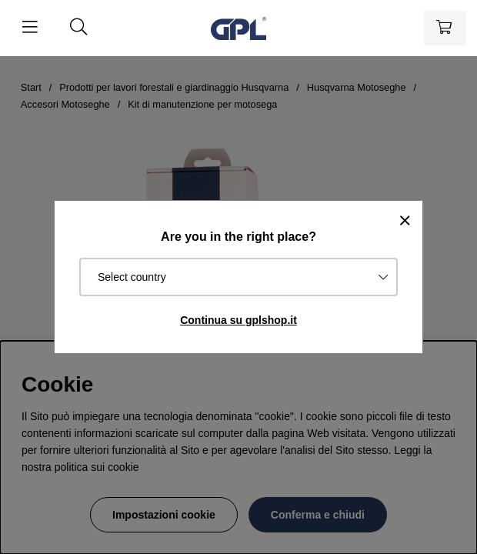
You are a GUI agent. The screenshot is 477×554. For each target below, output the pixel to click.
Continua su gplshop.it (238, 320)
